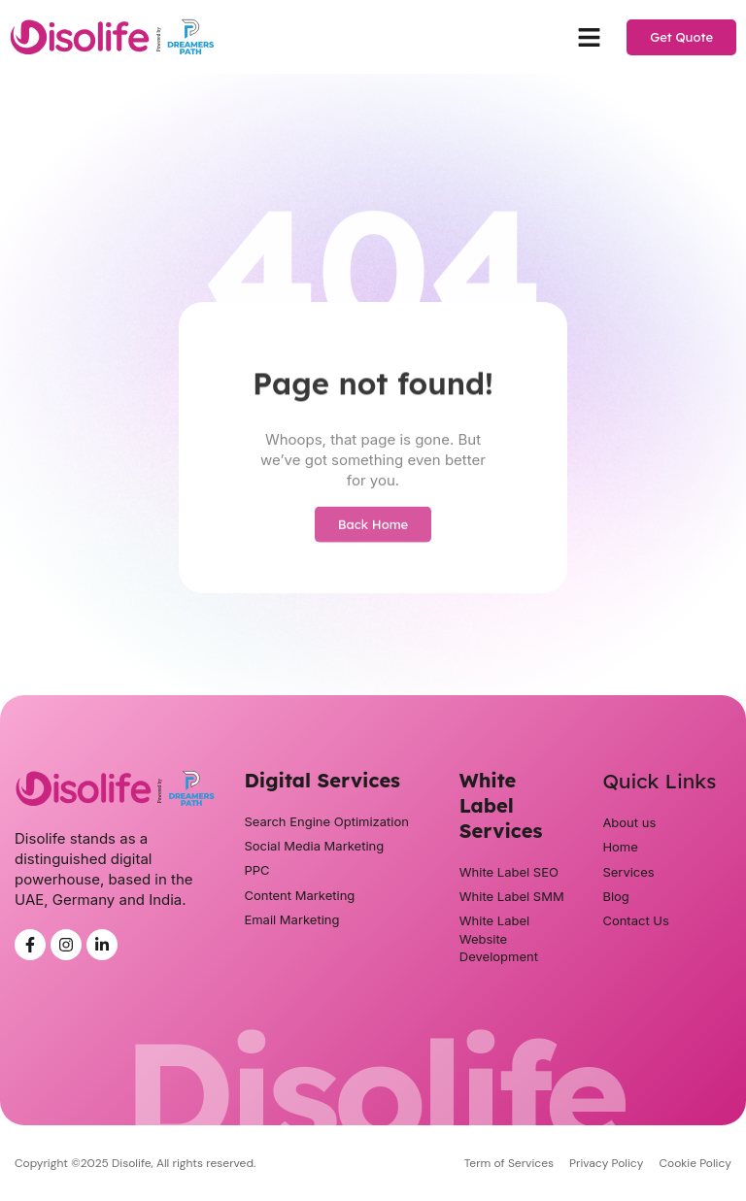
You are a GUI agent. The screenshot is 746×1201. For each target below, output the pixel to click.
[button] (589, 36)
